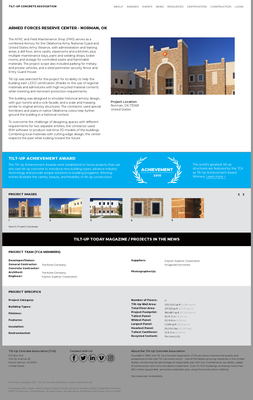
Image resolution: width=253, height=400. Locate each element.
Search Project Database (23, 226)
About (118, 6)
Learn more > (216, 176)
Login (239, 6)
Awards (133, 6)
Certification (197, 6)
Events (147, 6)
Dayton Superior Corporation (59, 276)
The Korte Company (54, 264)
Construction (220, 6)
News (160, 6)
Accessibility (155, 376)
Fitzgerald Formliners (177, 264)
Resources (175, 6)
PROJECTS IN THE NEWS (155, 239)
